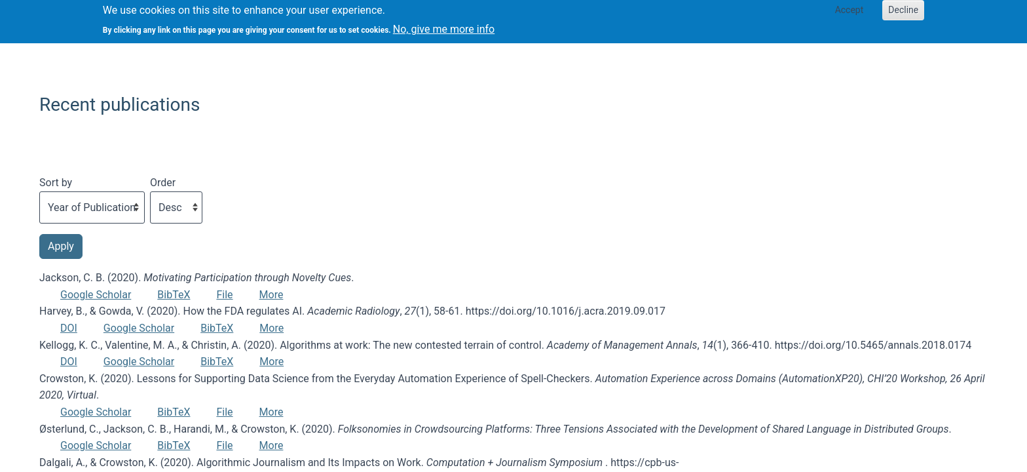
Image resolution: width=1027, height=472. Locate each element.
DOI (68, 328)
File (224, 294)
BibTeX (173, 294)
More (271, 294)
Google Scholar (95, 294)
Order (163, 182)
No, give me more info (444, 25)
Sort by (55, 182)
